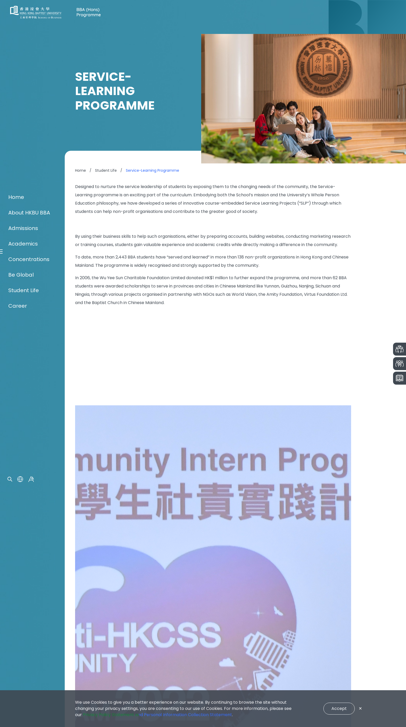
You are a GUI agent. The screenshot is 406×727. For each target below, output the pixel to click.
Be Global (21, 393)
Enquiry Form (92, 633)
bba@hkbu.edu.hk (205, 645)
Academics (23, 362)
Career (17, 424)
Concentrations (28, 377)
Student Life (23, 408)
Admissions (23, 346)
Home (16, 315)
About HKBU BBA (29, 331)
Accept (339, 708)
